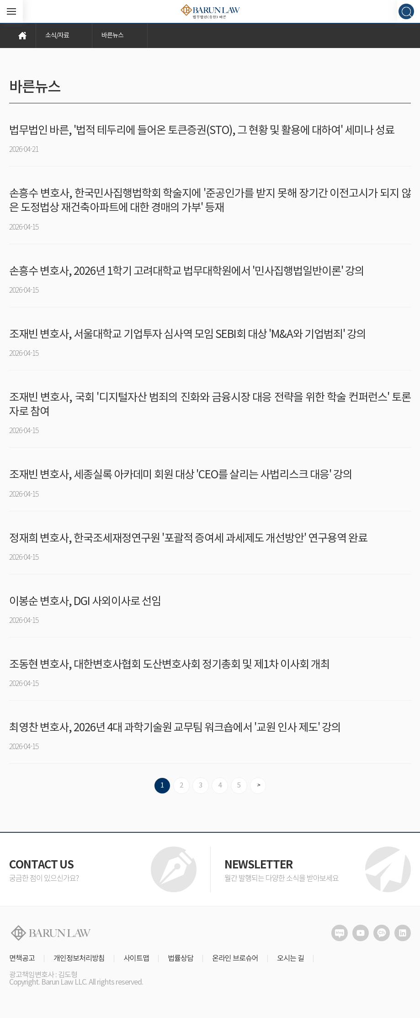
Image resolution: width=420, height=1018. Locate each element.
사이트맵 (136, 958)
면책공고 (22, 958)
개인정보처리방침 (79, 958)
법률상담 (180, 958)
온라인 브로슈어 (235, 958)
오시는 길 (290, 958)
